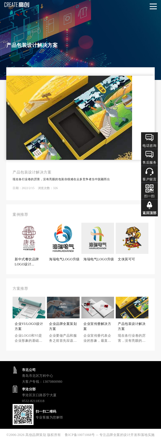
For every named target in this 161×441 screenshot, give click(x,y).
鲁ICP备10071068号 (80, 435)
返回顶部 (149, 213)
